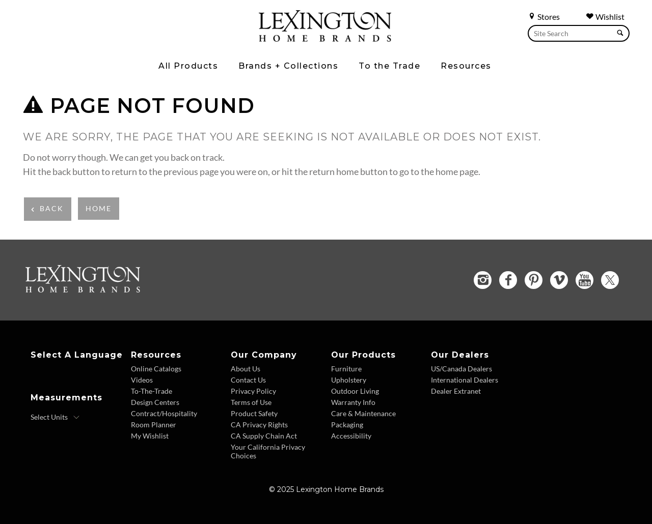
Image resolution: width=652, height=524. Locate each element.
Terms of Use (251, 402)
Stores (544, 16)
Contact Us (248, 379)
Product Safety (254, 413)
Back (52, 208)
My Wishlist (150, 435)
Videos (142, 379)
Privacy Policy (253, 391)
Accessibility (351, 435)
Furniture (346, 368)
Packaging (347, 424)
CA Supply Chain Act (264, 435)
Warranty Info (353, 402)
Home (99, 208)
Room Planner (153, 424)
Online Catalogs (156, 368)
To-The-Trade (151, 391)
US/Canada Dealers (461, 368)
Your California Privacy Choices (268, 451)
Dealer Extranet (456, 391)
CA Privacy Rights (259, 424)
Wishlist (605, 16)
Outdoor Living (355, 391)
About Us (245, 368)
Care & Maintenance (363, 413)
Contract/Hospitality (164, 413)
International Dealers (464, 379)
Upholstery (348, 379)
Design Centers (155, 402)
